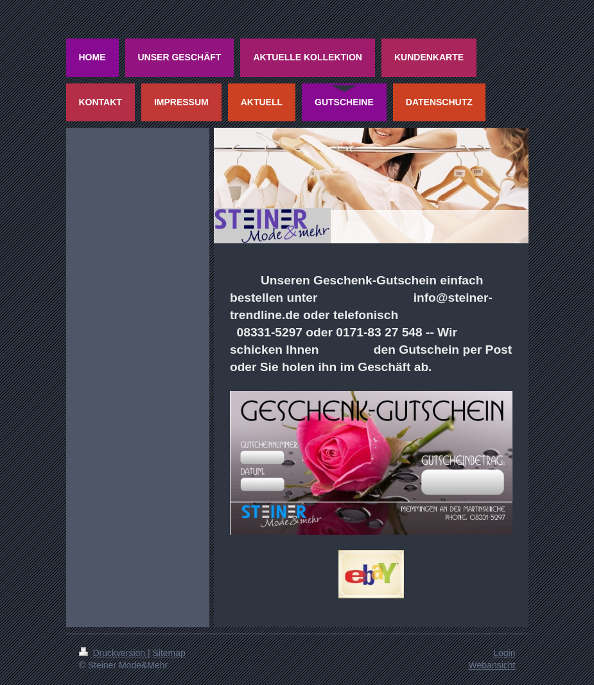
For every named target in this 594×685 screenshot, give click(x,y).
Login (504, 653)
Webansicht (492, 665)
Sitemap (169, 653)
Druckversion (113, 653)
